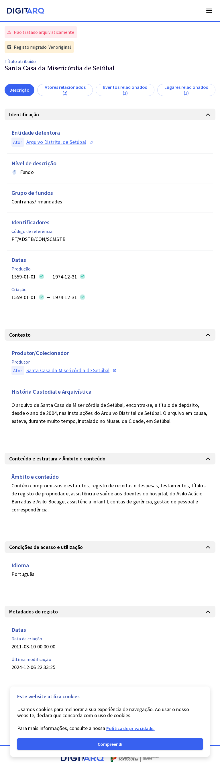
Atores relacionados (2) (65, 90)
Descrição (19, 90)
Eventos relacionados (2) (125, 90)
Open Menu (209, 10)
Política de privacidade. (130, 728)
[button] (110, 114)
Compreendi (110, 744)
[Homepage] (25, 11)
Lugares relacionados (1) (186, 90)
